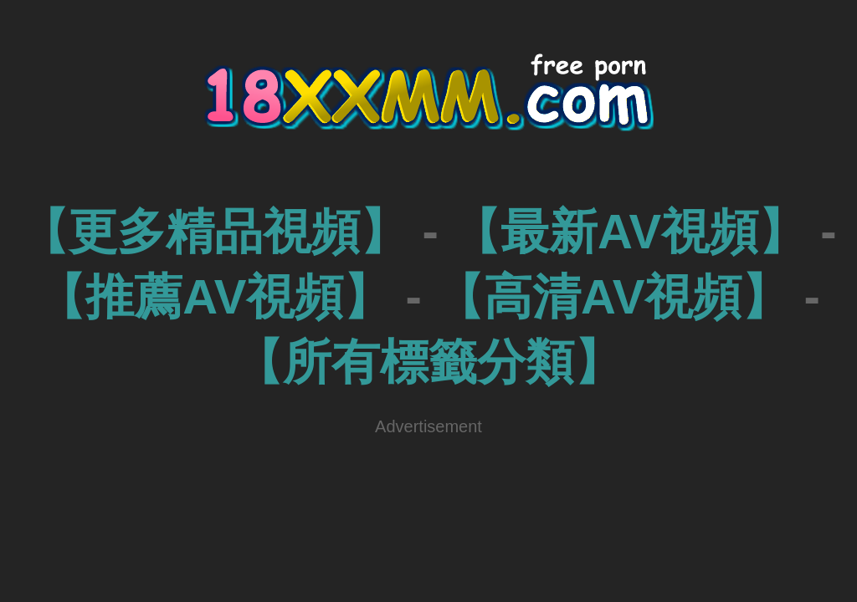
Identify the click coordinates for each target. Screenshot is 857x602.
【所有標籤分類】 (428, 361)
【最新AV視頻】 (629, 231)
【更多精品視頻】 (214, 231)
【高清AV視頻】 (612, 296)
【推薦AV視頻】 (214, 296)
